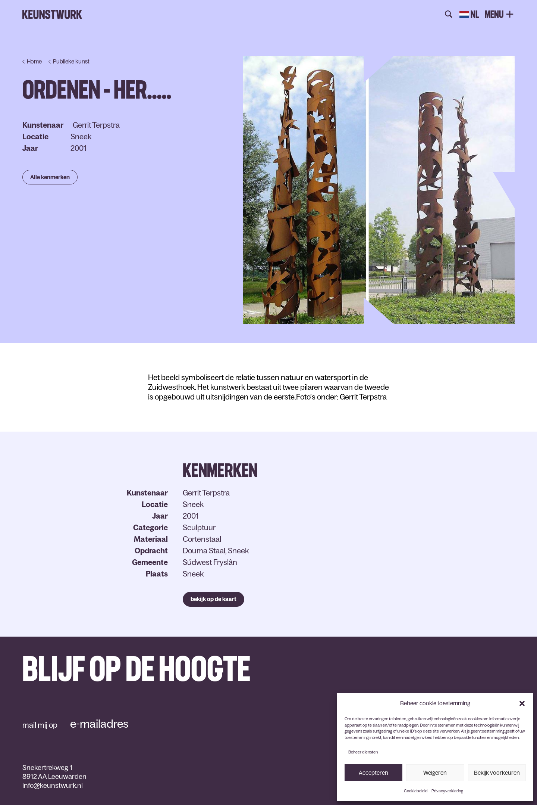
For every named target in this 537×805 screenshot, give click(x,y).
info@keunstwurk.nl (52, 785)
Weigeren (435, 773)
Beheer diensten (363, 752)
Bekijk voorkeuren (497, 773)
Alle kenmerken (50, 177)
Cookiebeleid (416, 791)
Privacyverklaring (447, 791)
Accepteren (373, 773)
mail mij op (39, 725)
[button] (522, 703)
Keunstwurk (52, 14)
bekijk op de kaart (213, 599)
